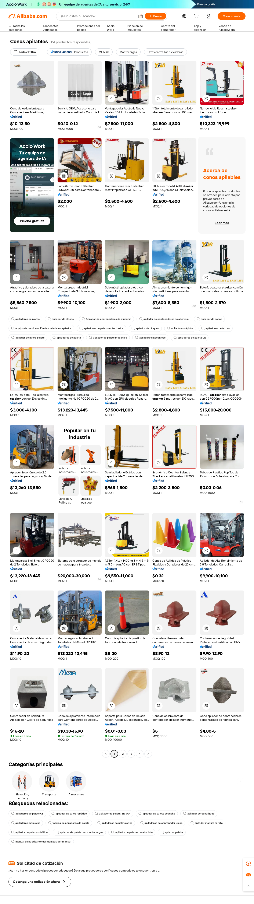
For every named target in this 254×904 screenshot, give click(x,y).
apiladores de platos (25, 319)
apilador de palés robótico (69, 813)
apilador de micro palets (27, 337)
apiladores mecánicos (150, 337)
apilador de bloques (145, 328)
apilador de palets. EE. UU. (112, 813)
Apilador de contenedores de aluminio (106, 319)
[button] (140, 16)
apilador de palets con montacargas (79, 832)
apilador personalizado (198, 813)
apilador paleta (172, 832)
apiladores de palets (66, 337)
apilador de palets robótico (29, 832)
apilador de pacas (209, 319)
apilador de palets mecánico (108, 337)
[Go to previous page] (106, 754)
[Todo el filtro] (24, 52)
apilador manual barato (206, 823)
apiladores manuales (25, 823)
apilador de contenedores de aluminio (164, 319)
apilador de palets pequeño (156, 813)
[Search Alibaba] (98, 16)
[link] (248, 863)
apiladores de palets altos (114, 823)
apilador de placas (61, 319)
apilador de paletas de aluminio (132, 832)
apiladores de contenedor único (161, 823)
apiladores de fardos (215, 328)
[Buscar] (155, 16)
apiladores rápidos (180, 328)
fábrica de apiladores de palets (68, 823)
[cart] (197, 16)
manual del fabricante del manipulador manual (41, 841)
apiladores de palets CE (190, 337)
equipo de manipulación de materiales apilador (41, 328)
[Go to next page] (148, 754)
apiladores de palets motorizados (101, 328)
